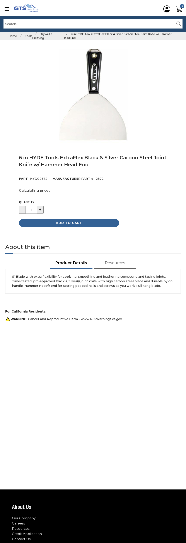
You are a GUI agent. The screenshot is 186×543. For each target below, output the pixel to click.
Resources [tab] (115, 263)
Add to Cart (69, 223)
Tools (28, 36)
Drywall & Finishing (42, 36)
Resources (20, 528)
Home (13, 36)
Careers (18, 523)
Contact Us (21, 539)
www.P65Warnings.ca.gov (101, 319)
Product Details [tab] (71, 263)
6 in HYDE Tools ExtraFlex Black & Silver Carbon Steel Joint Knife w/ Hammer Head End (117, 36)
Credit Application (27, 534)
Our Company (24, 518)
